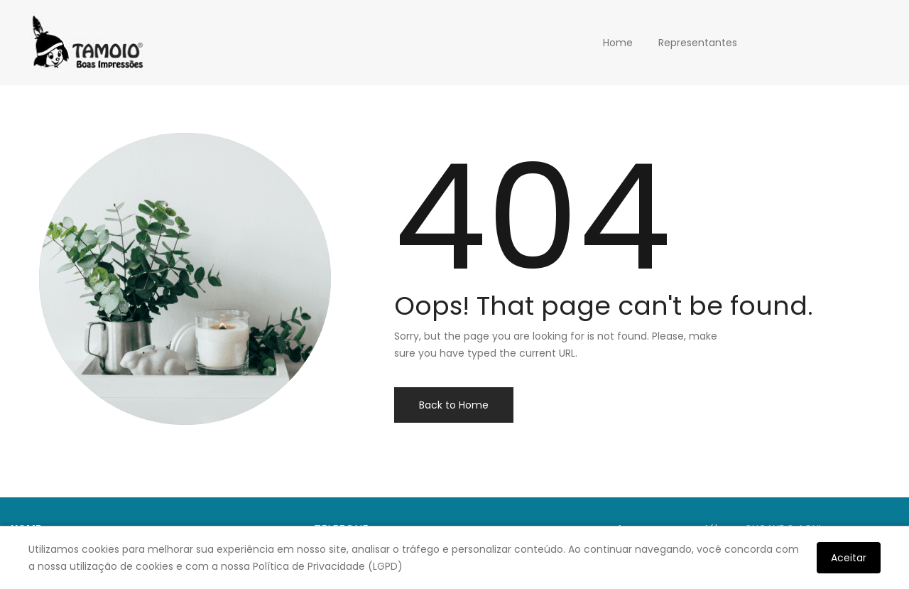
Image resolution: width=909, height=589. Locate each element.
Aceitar (848, 558)
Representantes (697, 43)
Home (618, 43)
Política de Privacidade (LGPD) (328, 566)
